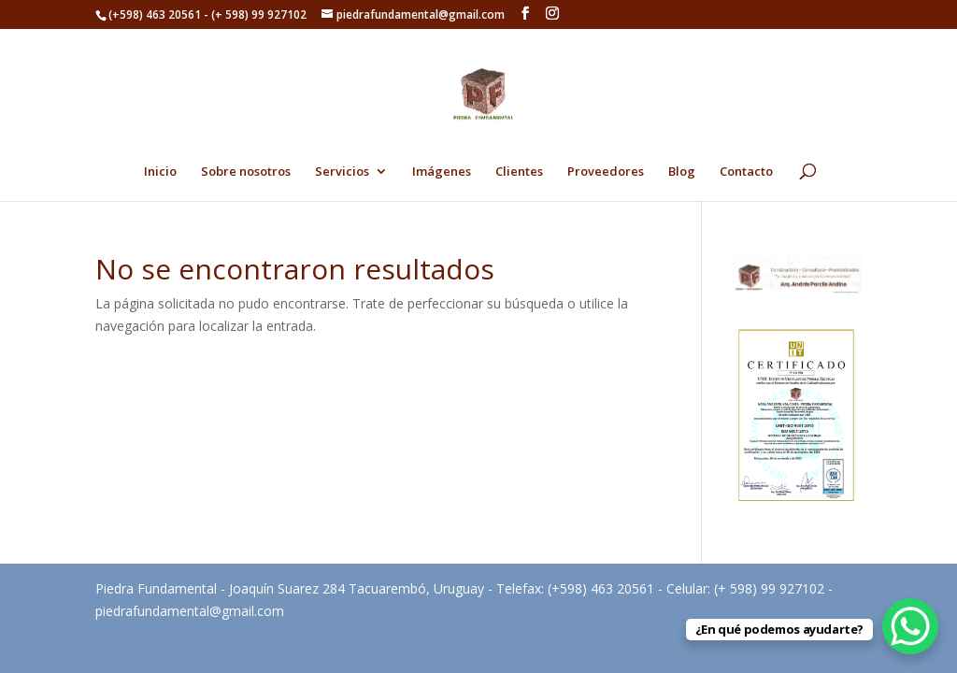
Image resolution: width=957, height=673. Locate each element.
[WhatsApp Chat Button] (910, 626)
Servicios (342, 172)
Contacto (746, 172)
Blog (681, 172)
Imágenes (441, 172)
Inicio (160, 172)
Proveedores (605, 172)
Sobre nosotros (246, 172)
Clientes (519, 172)
